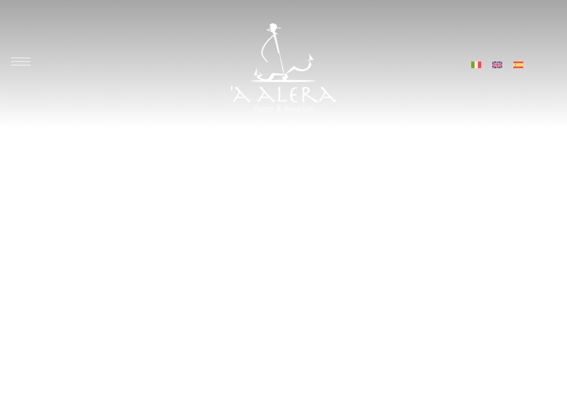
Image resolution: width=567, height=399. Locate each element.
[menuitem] (476, 64)
